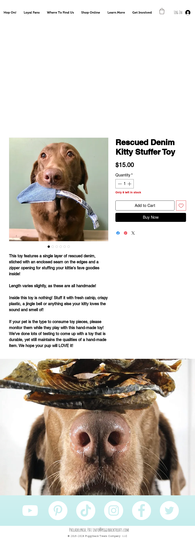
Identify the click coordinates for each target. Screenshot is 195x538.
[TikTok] (85, 510)
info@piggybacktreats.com (111, 530)
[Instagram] (113, 510)
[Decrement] (119, 183)
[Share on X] (133, 233)
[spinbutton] (124, 183)
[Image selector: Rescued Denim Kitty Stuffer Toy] (49, 247)
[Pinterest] (57, 510)
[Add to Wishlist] (181, 205)
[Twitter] (169, 510)
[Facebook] (141, 510)
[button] (10, 12)
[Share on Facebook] (118, 233)
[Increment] (129, 183)
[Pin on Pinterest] (125, 233)
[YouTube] (30, 510)
